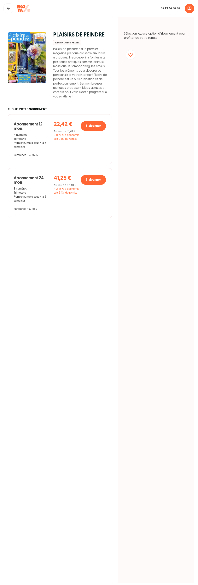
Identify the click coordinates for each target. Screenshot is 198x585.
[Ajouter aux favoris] (131, 55)
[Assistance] (189, 9)
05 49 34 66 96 (170, 8)
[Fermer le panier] (9, 9)
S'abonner (92, 126)
